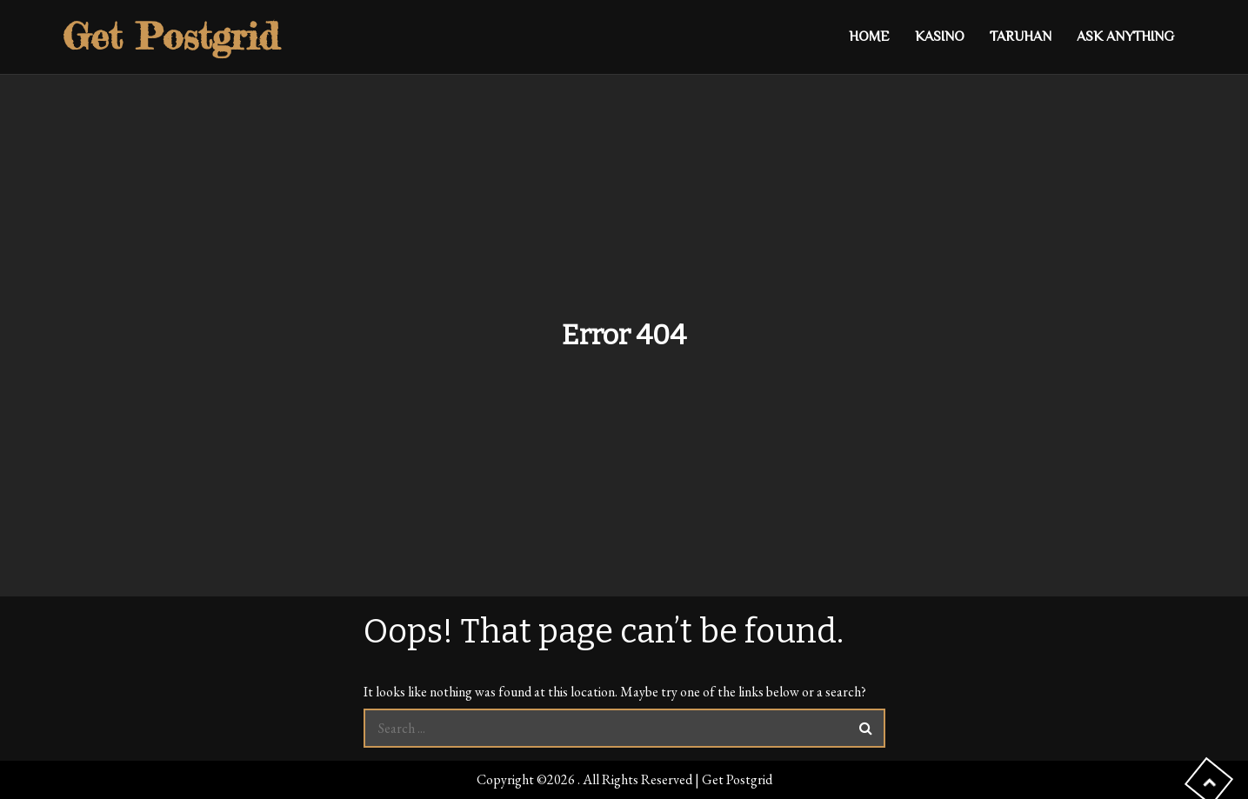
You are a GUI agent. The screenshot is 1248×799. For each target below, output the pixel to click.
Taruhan (1020, 36)
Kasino (939, 36)
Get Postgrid (171, 36)
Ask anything (1125, 36)
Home (869, 36)
